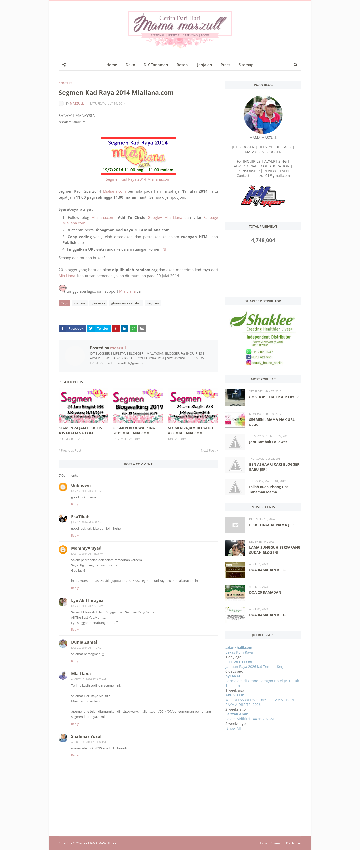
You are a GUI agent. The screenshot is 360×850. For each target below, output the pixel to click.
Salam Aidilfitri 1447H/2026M (250, 718)
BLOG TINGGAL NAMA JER (271, 524)
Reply (75, 504)
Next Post (208, 450)
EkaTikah (80, 516)
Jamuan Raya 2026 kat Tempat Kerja (256, 666)
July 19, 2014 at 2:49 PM (86, 491)
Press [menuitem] (225, 64)
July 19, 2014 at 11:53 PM (87, 553)
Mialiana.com (114, 191)
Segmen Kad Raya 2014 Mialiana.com (138, 179)
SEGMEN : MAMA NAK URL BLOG (272, 422)
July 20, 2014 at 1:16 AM (86, 647)
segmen (152, 303)
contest (65, 83)
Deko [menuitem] (130, 64)
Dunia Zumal (84, 642)
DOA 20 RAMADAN (265, 592)
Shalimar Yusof (86, 736)
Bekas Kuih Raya (239, 652)
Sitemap (276, 843)
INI (164, 249)
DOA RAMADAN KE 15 (267, 614)
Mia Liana (67, 275)
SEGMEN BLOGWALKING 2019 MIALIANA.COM (134, 430)
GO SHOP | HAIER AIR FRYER (274, 397)
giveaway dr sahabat (125, 303)
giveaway (98, 303)
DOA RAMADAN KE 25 (267, 569)
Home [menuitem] (111, 64)
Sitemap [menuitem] (246, 64)
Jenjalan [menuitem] (204, 64)
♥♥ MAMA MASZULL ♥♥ (100, 843)
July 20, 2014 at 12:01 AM (87, 606)
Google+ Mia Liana (165, 217)
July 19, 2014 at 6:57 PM (86, 522)
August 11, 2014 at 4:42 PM (88, 742)
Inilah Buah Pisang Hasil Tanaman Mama (269, 489)
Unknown (81, 485)
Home (263, 843)
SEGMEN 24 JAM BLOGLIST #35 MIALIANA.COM (81, 430)
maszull (77, 103)
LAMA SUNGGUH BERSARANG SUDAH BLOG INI (274, 550)
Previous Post (71, 450)
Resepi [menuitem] (183, 64)
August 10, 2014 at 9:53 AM (88, 679)
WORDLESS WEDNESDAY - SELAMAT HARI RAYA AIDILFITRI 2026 (260, 702)
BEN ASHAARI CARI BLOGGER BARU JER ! (274, 467)
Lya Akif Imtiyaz (87, 600)
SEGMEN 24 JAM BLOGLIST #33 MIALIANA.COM (191, 430)
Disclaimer (293, 843)
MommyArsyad (86, 548)
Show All (234, 728)
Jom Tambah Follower (268, 441)
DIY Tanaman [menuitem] (156, 64)
